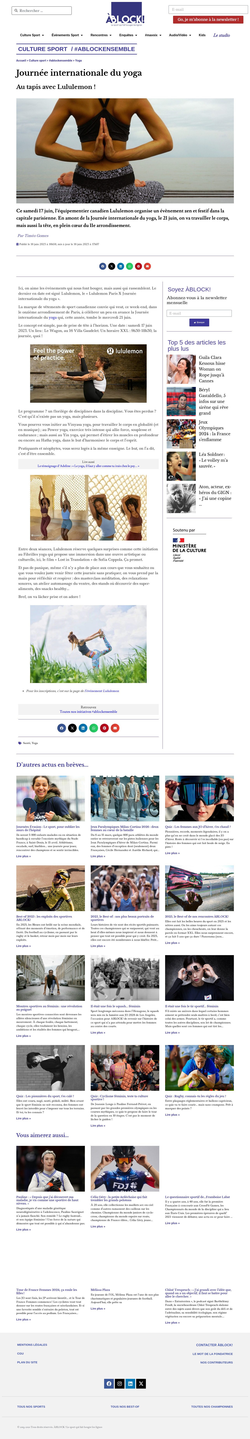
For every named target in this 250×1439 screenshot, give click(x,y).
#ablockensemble (60, 60)
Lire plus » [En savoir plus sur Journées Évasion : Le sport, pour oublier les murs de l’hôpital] (23, 856)
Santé (26, 743)
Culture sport (37, 60)
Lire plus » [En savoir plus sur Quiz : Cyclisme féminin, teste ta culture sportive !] (98, 1125)
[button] (102, 266)
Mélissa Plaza (100, 1290)
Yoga (78, 60)
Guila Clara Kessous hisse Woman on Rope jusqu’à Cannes (212, 369)
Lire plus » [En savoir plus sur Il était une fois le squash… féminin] (98, 1032)
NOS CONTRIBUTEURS (216, 1362)
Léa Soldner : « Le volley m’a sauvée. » (213, 460)
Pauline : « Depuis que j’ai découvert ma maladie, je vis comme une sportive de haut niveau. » (47, 1200)
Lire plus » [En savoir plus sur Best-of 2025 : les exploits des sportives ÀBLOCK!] (23, 946)
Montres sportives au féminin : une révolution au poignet (49, 1008)
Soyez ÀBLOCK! (189, 289)
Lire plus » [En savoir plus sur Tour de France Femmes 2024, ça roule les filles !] (23, 1319)
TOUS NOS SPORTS (31, 1406)
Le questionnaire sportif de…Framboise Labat (197, 1197)
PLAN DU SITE (27, 1362)
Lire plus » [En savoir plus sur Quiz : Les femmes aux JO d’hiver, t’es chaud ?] (172, 853)
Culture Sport (32, 35)
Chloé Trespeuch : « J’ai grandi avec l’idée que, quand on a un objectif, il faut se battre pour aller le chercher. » (198, 1293)
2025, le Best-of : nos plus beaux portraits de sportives (122, 918)
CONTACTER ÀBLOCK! (214, 1345)
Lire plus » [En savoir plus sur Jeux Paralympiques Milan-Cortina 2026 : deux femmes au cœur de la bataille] (98, 856)
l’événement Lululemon (101, 691)
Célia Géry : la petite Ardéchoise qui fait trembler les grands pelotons (119, 1198)
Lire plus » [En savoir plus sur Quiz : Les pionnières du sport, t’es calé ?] (23, 1118)
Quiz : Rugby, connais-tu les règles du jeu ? (195, 1096)
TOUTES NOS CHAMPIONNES (212, 1406)
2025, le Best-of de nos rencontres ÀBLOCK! (196, 916)
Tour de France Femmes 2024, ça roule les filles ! (46, 1291)
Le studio (221, 35)
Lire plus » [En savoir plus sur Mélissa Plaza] (98, 1308)
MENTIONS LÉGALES (32, 1344)
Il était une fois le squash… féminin (115, 1006)
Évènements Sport (67, 35)
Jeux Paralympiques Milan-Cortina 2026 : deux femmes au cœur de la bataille (125, 828)
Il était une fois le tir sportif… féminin (191, 1006)
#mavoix (153, 35)
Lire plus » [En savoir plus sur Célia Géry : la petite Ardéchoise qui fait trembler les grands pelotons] (98, 1226)
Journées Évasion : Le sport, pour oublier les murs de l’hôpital (48, 828)
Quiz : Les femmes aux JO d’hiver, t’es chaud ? (198, 827)
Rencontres (101, 35)
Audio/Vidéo (180, 35)
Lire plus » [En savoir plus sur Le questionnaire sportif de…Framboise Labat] (172, 1223)
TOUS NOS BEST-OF (125, 1406)
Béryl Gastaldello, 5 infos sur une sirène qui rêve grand (213, 402)
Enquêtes (128, 35)
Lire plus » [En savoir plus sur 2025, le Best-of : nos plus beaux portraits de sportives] (98, 946)
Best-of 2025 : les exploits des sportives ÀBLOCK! (44, 918)
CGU (20, 1353)
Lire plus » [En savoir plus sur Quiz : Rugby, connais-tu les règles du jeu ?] (172, 1114)
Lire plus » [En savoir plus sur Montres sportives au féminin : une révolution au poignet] (23, 1035)
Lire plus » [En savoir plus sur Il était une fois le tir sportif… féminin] (172, 1032)
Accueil (21, 60)
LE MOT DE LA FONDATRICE (213, 1353)
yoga (53, 317)
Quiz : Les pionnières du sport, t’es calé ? (45, 1096)
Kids (202, 35)
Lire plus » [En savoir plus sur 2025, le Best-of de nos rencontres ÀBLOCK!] (172, 942)
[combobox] (42, 10)
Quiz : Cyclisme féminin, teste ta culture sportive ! (119, 1097)
